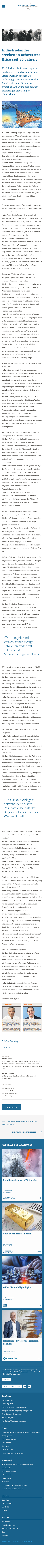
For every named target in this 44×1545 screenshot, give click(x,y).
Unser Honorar (7, 1450)
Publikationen (6, 1522)
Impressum (6, 1541)
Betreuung (5, 1446)
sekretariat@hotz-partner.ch (11, 1374)
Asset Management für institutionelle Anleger (17, 1464)
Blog (3, 1532)
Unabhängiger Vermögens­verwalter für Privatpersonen (21, 1432)
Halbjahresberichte (8, 1525)
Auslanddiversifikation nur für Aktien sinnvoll (19, 1123)
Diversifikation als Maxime (11, 1414)
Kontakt (6, 1379)
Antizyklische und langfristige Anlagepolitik (17, 1411)
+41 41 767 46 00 (34, 1372)
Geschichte (6, 1507)
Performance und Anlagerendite (13, 1453)
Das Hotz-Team (7, 1503)
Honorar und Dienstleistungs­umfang (14, 1485)
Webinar (5, 1536)
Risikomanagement (8, 1417)
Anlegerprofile (7, 1436)
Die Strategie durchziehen (24, 1132)
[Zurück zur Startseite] (28, 6)
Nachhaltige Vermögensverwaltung (14, 1421)
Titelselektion (6, 1475)
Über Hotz (5, 1500)
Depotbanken (6, 1443)
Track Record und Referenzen (12, 1489)
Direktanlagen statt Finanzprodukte (14, 1407)
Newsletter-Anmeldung (12, 1386)
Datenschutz (16, 1541)
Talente (4, 1510)
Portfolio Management (9, 1439)
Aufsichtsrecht (27, 1541)
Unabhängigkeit (7, 1404)
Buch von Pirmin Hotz (10, 1528)
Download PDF (11, 1107)
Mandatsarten (6, 1468)
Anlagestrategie (7, 1400)
